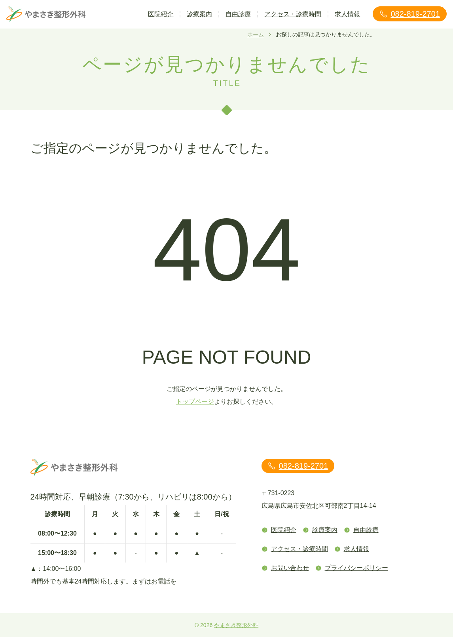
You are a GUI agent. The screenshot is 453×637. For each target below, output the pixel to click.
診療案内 (199, 14)
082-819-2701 (409, 14)
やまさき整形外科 (236, 625)
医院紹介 (160, 14)
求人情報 (347, 14)
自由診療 (238, 14)
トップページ (195, 401)
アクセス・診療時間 (292, 14)
